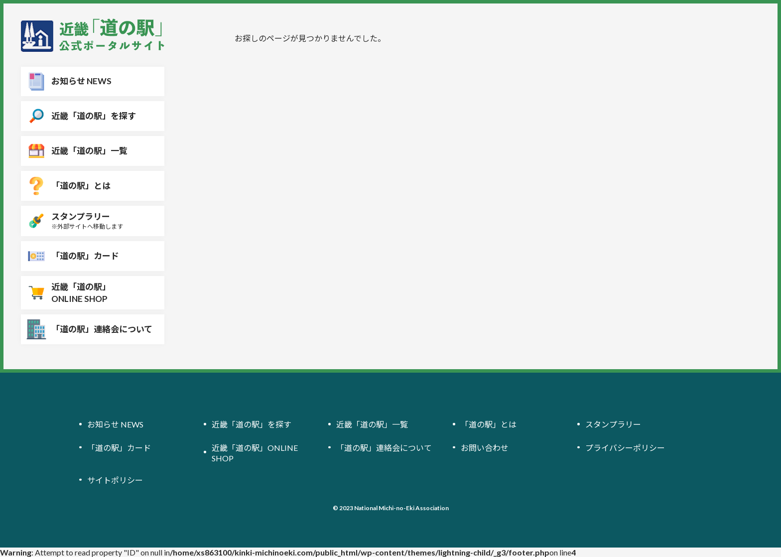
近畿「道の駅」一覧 (372, 424)
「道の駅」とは (489, 424)
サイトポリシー (115, 480)
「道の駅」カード (119, 447)
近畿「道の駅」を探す (251, 424)
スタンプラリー (613, 424)
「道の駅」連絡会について (384, 447)
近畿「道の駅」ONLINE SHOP (255, 453)
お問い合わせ (485, 447)
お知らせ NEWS (115, 424)
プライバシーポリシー (625, 447)
